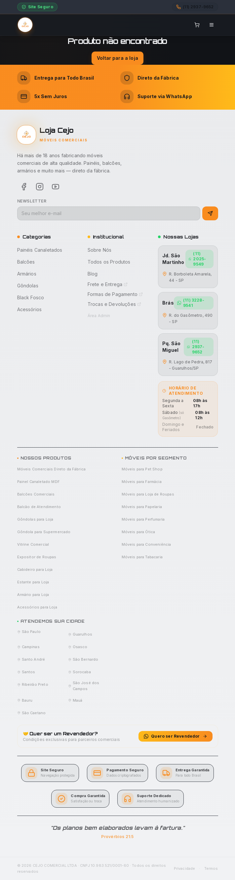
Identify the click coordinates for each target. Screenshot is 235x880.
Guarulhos (80, 634)
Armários (26, 273)
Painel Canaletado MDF (38, 481)
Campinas (28, 646)
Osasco (78, 646)
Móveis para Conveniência (146, 544)
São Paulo (29, 631)
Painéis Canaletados (39, 250)
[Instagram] (39, 186)
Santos (26, 672)
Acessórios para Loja (37, 607)
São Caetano (31, 713)
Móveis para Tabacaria (142, 557)
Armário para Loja (33, 594)
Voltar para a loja (117, 58)
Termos (211, 868)
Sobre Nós (99, 250)
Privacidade (184, 868)
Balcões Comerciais (36, 494)
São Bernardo (83, 659)
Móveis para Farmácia (142, 481)
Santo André (31, 659)
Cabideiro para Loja (35, 569)
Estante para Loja (33, 582)
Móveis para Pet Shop (142, 469)
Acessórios (29, 309)
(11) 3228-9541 (190, 303)
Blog (93, 273)
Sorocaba (79, 672)
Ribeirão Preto (32, 684)
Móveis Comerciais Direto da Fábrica (51, 469)
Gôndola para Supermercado (44, 532)
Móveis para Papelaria (142, 506)
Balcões (26, 262)
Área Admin (99, 315)
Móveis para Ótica (138, 532)
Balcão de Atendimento (39, 506)
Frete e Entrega (108, 284)
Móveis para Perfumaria (143, 519)
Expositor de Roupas (37, 557)
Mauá (75, 700)
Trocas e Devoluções (114, 304)
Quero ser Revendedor (175, 736)
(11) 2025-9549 (197, 259)
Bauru (25, 700)
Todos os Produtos (109, 262)
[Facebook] (23, 186)
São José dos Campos (83, 685)
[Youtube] (55, 186)
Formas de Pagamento (115, 294)
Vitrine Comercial (33, 544)
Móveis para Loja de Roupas (148, 494)
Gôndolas (27, 285)
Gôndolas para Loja (35, 519)
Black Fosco (30, 297)
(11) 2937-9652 (195, 346)
